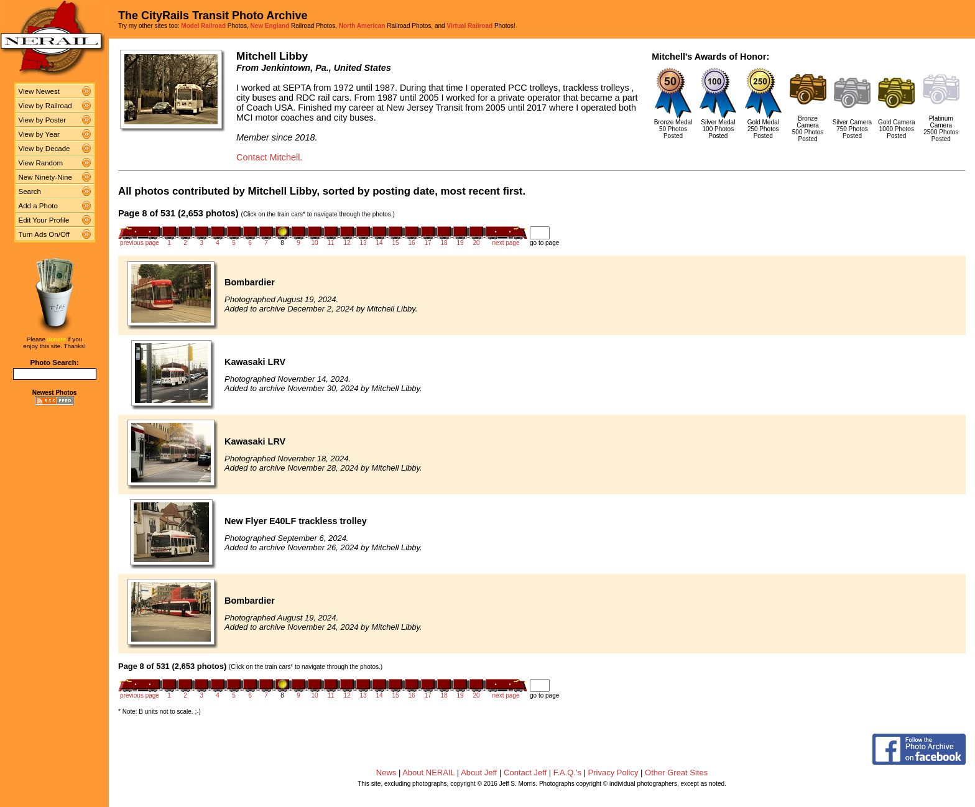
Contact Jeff (525, 772)
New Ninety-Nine (45, 177)
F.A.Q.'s (567, 772)
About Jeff (479, 772)
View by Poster (43, 120)
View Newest (39, 91)
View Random (41, 163)
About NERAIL (428, 772)
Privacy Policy (613, 772)
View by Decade (44, 148)
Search (30, 191)
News (386, 772)
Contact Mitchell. (269, 157)
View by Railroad (45, 105)
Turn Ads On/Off (44, 234)
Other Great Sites (676, 772)
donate (56, 339)
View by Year (39, 134)
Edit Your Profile (44, 220)
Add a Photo (38, 206)
